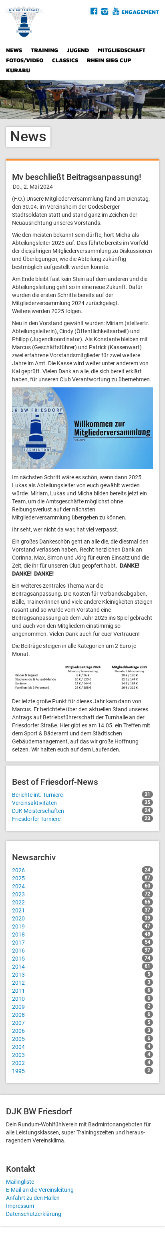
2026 (82, 869)
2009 (82, 1006)
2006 (82, 1030)
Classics (65, 60)
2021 (82, 910)
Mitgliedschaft (121, 50)
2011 (82, 990)
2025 (82, 878)
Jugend (78, 50)
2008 (82, 1014)
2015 (82, 958)
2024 (82, 886)
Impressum (20, 1206)
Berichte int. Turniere (82, 794)
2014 (82, 966)
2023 (82, 894)
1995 (82, 1070)
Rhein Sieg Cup (109, 60)
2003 (82, 1054)
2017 (82, 942)
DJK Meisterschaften (82, 810)
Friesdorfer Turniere (82, 818)
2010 (82, 998)
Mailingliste (20, 1182)
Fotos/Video (24, 60)
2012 (82, 982)
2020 (82, 918)
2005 (82, 1038)
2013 (82, 974)
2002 (82, 1062)
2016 (82, 950)
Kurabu (18, 70)
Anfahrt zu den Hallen (33, 1198)
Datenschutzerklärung (33, 1214)
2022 (82, 902)
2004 (82, 1046)
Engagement (140, 11)
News (14, 50)
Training (44, 50)
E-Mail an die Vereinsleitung (40, 1190)
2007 (82, 1022)
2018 (82, 934)
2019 (82, 926)
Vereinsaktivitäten (82, 802)
